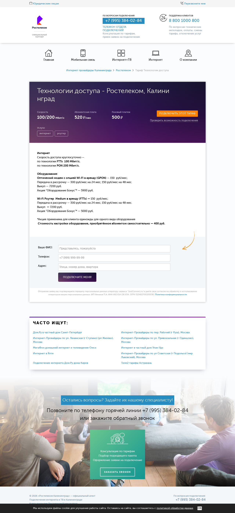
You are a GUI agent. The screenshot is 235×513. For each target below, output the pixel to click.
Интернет (156, 55)
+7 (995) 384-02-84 (123, 21)
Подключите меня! (77, 277)
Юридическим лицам (44, 3)
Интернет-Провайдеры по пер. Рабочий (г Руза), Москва (155, 332)
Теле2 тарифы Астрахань (136, 363)
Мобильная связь (83, 55)
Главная (49, 55)
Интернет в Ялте (43, 353)
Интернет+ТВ (121, 55)
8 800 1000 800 (184, 21)
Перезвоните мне (193, 3)
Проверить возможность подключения (174, 120)
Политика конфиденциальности (171, 295)
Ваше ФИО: (45, 247)
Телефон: (44, 256)
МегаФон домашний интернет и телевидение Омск (64, 347)
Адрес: (42, 265)
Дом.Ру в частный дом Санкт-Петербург (57, 332)
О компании (188, 55)
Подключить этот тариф (177, 113)
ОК (200, 508)
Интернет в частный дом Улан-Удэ (142, 347)
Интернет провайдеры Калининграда (88, 70)
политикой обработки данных (175, 508)
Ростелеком (123, 70)
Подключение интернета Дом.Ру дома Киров (60, 363)
